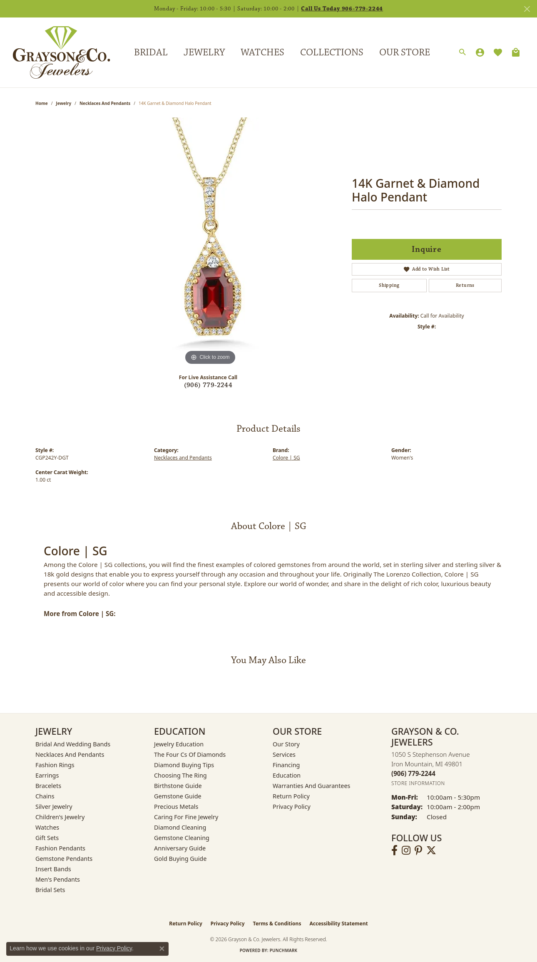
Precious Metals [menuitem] (176, 806)
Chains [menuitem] (45, 796)
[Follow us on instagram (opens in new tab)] (406, 850)
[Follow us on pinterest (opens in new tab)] (418, 850)
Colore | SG (286, 457)
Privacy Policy (292, 806)
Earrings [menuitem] (47, 775)
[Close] (527, 9)
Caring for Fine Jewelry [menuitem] (186, 817)
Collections (331, 52)
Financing (286, 765)
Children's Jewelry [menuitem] (60, 817)
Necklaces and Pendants (105, 103)
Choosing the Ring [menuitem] (180, 775)
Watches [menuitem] (47, 827)
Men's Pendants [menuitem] (57, 879)
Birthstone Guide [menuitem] (178, 786)
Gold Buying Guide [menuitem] (180, 859)
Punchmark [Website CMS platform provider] (284, 950)
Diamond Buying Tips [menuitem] (184, 765)
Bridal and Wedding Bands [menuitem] (72, 744)
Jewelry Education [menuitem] (179, 744)
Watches (262, 52)
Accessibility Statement (338, 923)
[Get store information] (418, 783)
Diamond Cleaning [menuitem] (180, 827)
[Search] (462, 52)
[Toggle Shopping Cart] (516, 52)
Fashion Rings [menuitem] (55, 765)
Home (41, 103)
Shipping (389, 285)
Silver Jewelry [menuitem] (53, 806)
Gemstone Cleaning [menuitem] (181, 838)
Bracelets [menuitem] (48, 786)
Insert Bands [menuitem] (53, 869)
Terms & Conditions (277, 923)
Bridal (151, 52)
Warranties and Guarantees (311, 786)
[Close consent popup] (161, 948)
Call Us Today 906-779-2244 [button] (342, 8)
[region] (210, 242)
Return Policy (291, 796)
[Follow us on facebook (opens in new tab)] (394, 850)
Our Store (404, 52)
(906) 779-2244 (208, 385)
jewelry (63, 103)
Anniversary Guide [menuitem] (180, 848)
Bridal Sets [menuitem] (50, 890)
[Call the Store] (413, 773)
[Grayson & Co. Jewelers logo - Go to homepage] (55, 52)
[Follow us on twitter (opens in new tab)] (431, 850)
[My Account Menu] (480, 52)
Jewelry (204, 52)
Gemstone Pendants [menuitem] (63, 859)
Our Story (286, 744)
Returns (465, 285)
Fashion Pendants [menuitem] (60, 848)
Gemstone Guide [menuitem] (177, 796)
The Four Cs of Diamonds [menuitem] (190, 754)
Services (284, 754)
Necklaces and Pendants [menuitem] (69, 754)
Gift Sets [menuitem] (47, 838)
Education (287, 775)
